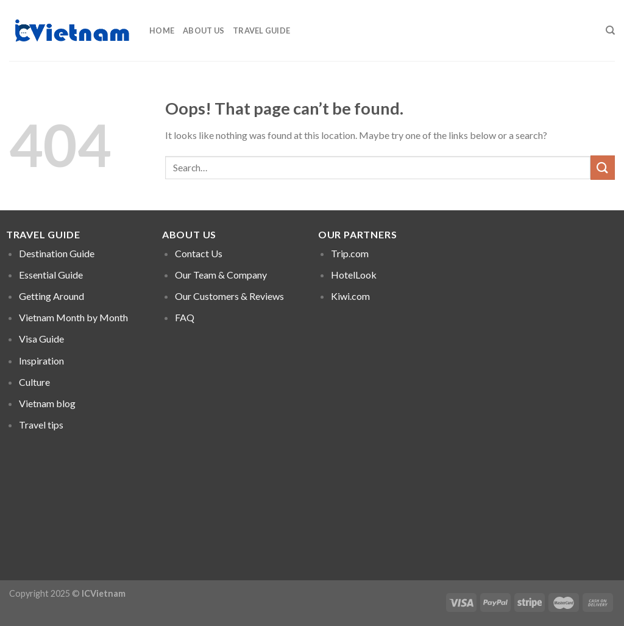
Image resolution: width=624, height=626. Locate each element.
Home (161, 30)
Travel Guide (261, 30)
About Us (203, 30)
